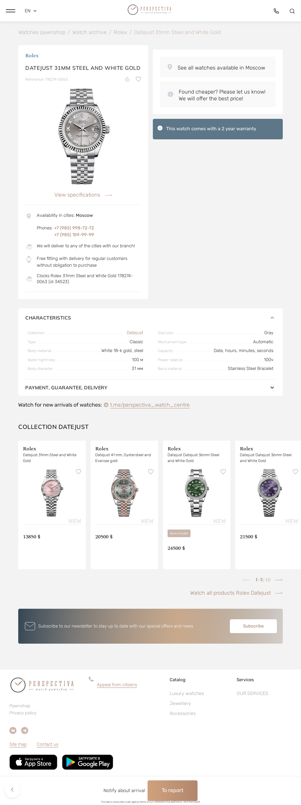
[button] (10, 10)
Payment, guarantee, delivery (150, 388)
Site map (18, 745)
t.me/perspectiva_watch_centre (150, 405)
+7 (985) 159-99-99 (74, 235)
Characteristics (150, 318)
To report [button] (172, 790)
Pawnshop (19, 706)
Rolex (32, 56)
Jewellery (180, 704)
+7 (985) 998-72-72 (74, 228)
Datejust (135, 333)
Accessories (183, 714)
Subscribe (253, 627)
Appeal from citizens (117, 685)
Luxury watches (187, 694)
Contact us (47, 745)
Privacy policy (22, 713)
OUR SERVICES (252, 694)
